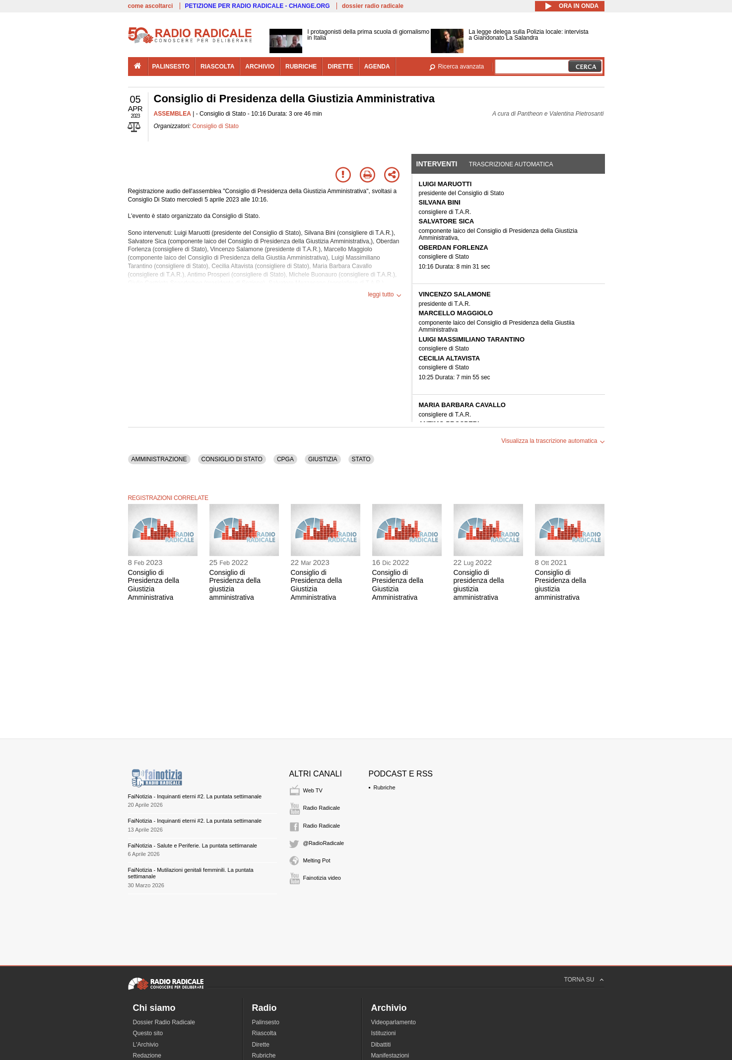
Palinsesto (265, 1022)
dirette (340, 66)
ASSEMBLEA (172, 113)
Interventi (437, 164)
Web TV (313, 790)
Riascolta (264, 1033)
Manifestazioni (390, 1055)
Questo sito (148, 1033)
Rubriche (385, 787)
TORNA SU (579, 979)
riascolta (217, 66)
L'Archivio (146, 1044)
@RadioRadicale (323, 843)
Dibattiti (381, 1044)
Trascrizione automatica (511, 164)
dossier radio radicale (372, 5)
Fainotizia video (322, 878)
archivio (259, 66)
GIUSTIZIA (322, 459)
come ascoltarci (150, 5)
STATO (361, 459)
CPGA (285, 459)
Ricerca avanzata (461, 66)
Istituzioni (383, 1033)
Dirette (260, 1044)
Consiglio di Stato (216, 126)
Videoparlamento (393, 1022)
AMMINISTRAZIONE (159, 459)
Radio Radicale (321, 808)
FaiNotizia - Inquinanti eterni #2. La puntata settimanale (195, 796)
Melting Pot (317, 860)
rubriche (301, 66)
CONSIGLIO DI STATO (232, 459)
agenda (377, 66)
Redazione (147, 1055)
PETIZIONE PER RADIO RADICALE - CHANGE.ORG (257, 5)
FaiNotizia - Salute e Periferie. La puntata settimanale (192, 845)
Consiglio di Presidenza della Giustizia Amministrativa (154, 584)
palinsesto (171, 66)
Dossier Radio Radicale (164, 1022)
